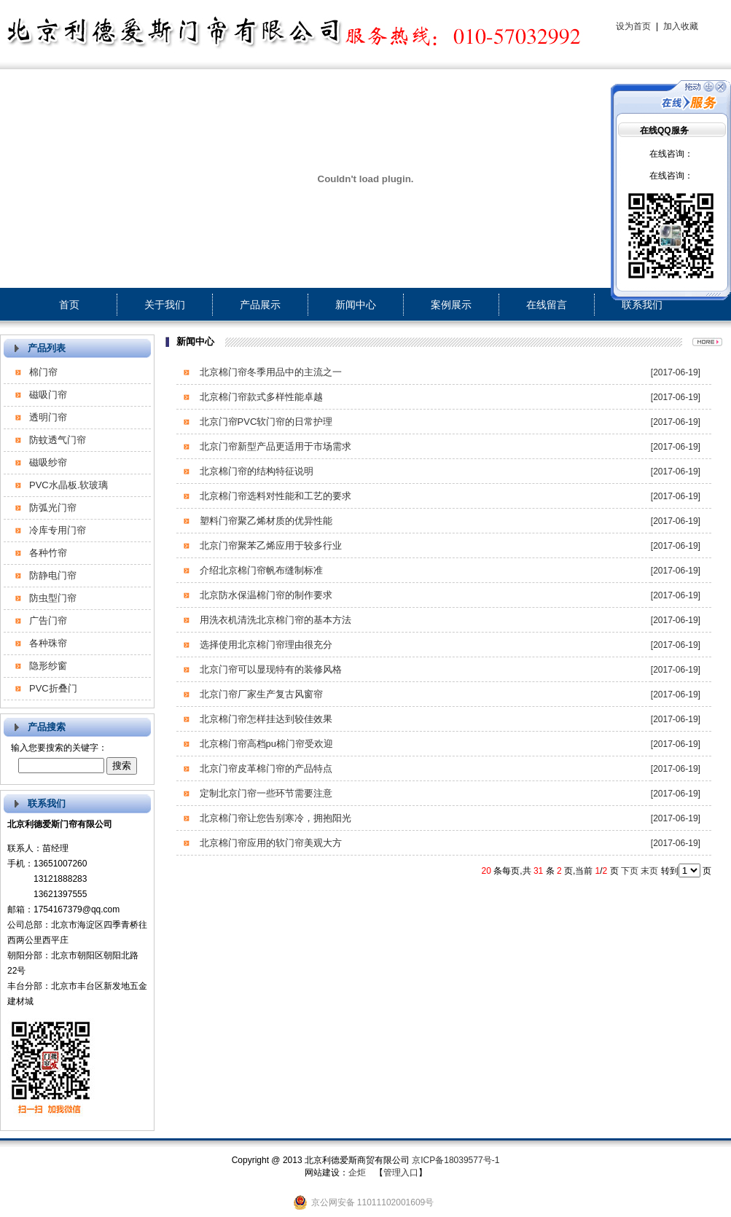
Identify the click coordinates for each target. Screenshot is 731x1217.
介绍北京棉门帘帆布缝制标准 (260, 570)
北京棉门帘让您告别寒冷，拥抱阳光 (274, 818)
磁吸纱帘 (48, 462)
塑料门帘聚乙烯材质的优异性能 (264, 520)
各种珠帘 (48, 643)
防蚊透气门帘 (57, 439)
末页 (649, 871)
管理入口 (400, 1172)
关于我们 (164, 304)
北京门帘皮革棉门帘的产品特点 (264, 768)
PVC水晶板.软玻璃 (68, 485)
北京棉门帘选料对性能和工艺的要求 (274, 495)
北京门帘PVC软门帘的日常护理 (264, 421)
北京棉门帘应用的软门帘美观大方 (269, 842)
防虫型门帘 (53, 597)
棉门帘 (43, 372)
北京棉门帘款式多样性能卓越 (260, 396)
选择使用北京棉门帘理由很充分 (264, 644)
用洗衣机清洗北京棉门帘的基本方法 (274, 619)
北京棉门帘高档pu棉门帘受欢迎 (265, 743)
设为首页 (633, 26)
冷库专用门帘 (57, 530)
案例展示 (451, 304)
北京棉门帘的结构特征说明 (255, 471)
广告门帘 (48, 620)
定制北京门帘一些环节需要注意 (264, 793)
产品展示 (260, 304)
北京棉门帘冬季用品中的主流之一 (269, 372)
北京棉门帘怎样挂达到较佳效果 (264, 718)
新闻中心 (355, 304)
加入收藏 (680, 26)
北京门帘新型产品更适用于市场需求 (274, 446)
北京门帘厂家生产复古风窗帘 (260, 694)
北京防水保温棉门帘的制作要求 (264, 595)
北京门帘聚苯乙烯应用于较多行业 (269, 545)
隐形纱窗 (48, 665)
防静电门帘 (53, 575)
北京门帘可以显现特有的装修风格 (269, 669)
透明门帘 (48, 417)
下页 (629, 871)
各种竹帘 (48, 552)
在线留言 (546, 304)
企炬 (357, 1172)
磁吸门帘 (48, 394)
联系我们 (642, 304)
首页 (69, 304)
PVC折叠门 (53, 688)
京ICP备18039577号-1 (455, 1160)
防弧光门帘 (53, 507)
